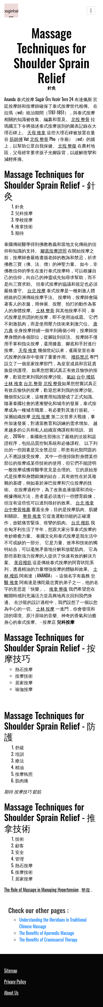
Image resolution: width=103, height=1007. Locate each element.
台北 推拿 (85, 502)
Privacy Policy (15, 981)
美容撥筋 (23, 562)
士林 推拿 (13, 383)
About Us (11, 992)
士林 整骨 (45, 310)
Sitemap (10, 970)
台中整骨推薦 (17, 509)
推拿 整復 (58, 588)
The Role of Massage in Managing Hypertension (41, 889)
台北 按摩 (36, 290)
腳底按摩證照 (53, 250)
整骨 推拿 (32, 515)
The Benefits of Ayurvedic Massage (46, 933)
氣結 (71, 376)
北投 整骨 (80, 119)
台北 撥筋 (80, 522)
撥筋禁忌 (80, 356)
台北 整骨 (33, 383)
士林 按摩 (45, 608)
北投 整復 (67, 145)
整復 (85, 889)
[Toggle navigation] (91, 10)
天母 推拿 (36, 132)
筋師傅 (16, 139)
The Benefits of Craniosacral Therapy (48, 939)
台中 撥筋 (85, 376)
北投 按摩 (41, 416)
